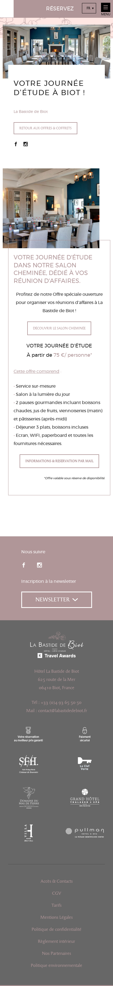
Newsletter (56, 599)
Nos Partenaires (56, 953)
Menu (105, 9)
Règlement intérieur (56, 941)
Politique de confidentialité (56, 929)
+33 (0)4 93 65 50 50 (61, 702)
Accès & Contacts (57, 881)
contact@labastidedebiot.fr (62, 710)
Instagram (25, 144)
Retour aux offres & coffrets (45, 128)
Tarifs (56, 905)
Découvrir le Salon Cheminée (59, 328)
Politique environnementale (56, 965)
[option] (56, 51)
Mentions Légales (56, 917)
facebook (23, 565)
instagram (39, 565)
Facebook (16, 144)
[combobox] (89, 8)
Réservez (60, 8)
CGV (56, 893)
